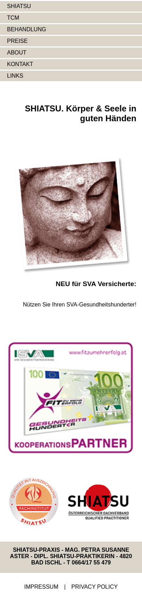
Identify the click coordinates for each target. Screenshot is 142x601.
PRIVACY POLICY (94, 587)
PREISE (17, 41)
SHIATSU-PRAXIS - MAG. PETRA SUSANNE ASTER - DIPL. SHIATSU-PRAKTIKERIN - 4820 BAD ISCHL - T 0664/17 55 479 (71, 556)
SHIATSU (19, 6)
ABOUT (16, 53)
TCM (13, 18)
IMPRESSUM (41, 587)
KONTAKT (20, 64)
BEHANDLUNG (26, 29)
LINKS (15, 76)
